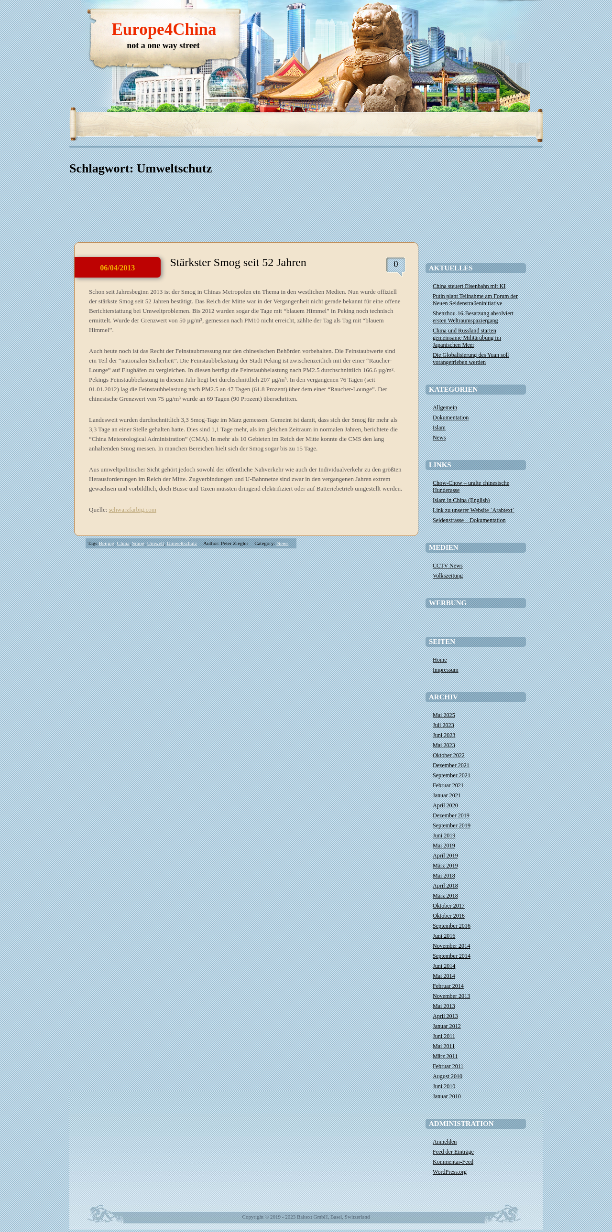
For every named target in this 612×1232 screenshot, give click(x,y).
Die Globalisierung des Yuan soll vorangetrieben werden (471, 358)
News (282, 543)
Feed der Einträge (453, 1151)
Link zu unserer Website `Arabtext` (473, 510)
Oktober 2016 (449, 915)
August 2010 (447, 1076)
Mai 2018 (444, 875)
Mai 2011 (444, 1046)
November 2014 (451, 946)
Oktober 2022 (449, 755)
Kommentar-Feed (453, 1161)
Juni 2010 (444, 1086)
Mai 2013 (444, 1006)
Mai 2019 (444, 845)
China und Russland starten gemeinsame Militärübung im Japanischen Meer (467, 337)
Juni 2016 (444, 935)
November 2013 (451, 996)
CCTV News (448, 565)
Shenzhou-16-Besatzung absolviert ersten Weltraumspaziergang (473, 317)
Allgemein (445, 407)
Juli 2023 (443, 725)
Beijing (106, 543)
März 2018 (445, 895)
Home (440, 659)
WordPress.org (450, 1171)
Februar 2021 (448, 785)
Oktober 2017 (449, 905)
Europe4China (163, 29)
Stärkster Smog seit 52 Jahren (238, 262)
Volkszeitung (448, 575)
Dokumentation (451, 417)
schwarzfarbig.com (132, 509)
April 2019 (445, 855)
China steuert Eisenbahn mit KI (469, 286)
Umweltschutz (181, 543)
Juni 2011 (444, 1036)
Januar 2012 (447, 1026)
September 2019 (451, 825)
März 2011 (445, 1056)
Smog (138, 543)
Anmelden (445, 1141)
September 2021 (451, 775)
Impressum (446, 669)
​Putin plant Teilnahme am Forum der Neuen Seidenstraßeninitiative (475, 300)
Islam (439, 427)
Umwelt (155, 543)
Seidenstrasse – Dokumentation (469, 520)
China (123, 543)
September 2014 (451, 956)
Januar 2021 (447, 795)
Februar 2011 (448, 1066)
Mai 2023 (444, 745)
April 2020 (445, 805)
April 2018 (445, 885)
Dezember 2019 (451, 815)
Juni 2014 (444, 966)
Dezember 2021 (451, 765)
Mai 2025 (444, 715)
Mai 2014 (444, 976)
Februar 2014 (448, 986)
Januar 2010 (447, 1096)
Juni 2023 (444, 735)
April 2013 (445, 1016)
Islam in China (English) (461, 500)
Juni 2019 (444, 835)
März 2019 (445, 865)
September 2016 (451, 925)
